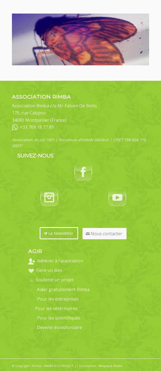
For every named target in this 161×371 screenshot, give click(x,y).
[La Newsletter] (59, 233)
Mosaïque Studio (110, 366)
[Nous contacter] (105, 233)
